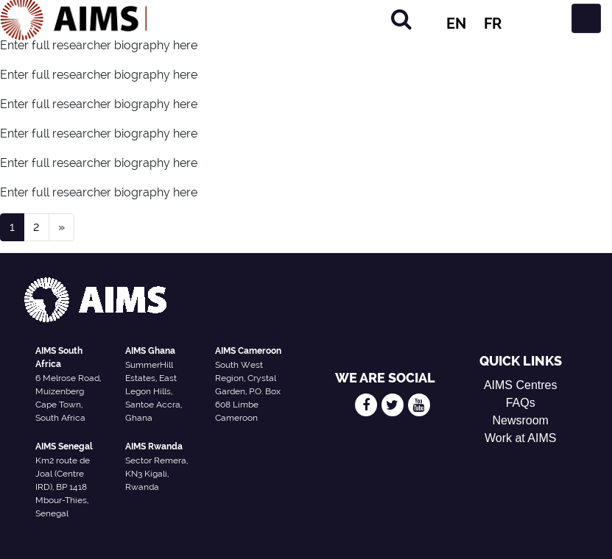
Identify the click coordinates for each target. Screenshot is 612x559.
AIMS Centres (521, 385)
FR (493, 23)
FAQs (520, 402)
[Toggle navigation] (586, 18)
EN (456, 23)
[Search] (401, 18)
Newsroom (520, 420)
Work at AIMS (521, 438)
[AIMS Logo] (73, 18)
